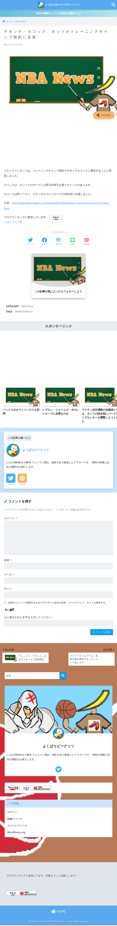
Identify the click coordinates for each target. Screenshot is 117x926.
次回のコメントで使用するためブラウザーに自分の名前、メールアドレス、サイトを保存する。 (57, 604)
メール (9, 575)
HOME (58, 913)
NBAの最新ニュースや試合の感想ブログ (58, 13)
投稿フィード (15, 819)
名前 (8, 561)
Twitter (11, 485)
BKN (19, 312)
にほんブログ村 (13, 222)
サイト (8, 590)
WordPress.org (16, 833)
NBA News (27, 306)
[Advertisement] (58, 144)
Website (22, 485)
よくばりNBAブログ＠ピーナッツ (59, 5)
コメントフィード (17, 826)
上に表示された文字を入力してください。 (29, 618)
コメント (11, 519)
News (29, 312)
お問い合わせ (13, 848)
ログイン (12, 813)
